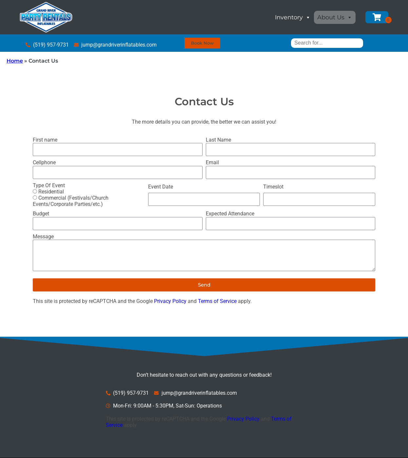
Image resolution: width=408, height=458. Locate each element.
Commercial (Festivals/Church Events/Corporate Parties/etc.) (70, 201)
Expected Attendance (230, 213)
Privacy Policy (170, 301)
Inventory (293, 17)
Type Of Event (49, 185)
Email (212, 162)
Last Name (218, 140)
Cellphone (44, 162)
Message (43, 236)
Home (15, 61)
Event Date (160, 187)
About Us (334, 17)
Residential (51, 192)
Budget (41, 213)
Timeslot (273, 187)
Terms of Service (217, 301)
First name (45, 140)
